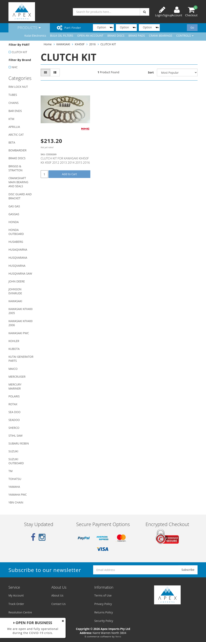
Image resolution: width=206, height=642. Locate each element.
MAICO (13, 369)
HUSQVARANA (17, 257)
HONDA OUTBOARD (16, 232)
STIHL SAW (15, 435)
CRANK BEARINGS (160, 35)
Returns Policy (103, 612)
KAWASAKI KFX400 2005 (20, 311)
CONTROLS (185, 35)
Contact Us (58, 604)
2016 (92, 44)
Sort (151, 72)
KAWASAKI (15, 301)
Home (48, 44)
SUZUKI (13, 451)
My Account (16, 595)
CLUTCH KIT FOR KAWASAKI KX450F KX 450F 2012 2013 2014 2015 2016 (65, 160)
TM (10, 471)
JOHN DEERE (16, 281)
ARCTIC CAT (16, 134)
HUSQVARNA (16, 266)
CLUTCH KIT (19, 52)
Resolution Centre (20, 612)
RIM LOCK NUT (18, 87)
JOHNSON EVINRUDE (15, 291)
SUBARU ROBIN (18, 443)
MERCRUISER (17, 376)
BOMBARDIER (17, 150)
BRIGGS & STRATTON (15, 168)
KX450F (79, 44)
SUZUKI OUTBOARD (16, 461)
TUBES (12, 95)
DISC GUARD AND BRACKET (20, 196)
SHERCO (13, 428)
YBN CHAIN (15, 502)
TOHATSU (14, 479)
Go (192, 27)
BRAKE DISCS (116, 35)
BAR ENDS (15, 111)
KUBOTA (14, 349)
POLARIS (14, 396)
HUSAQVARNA (17, 249)
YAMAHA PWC (17, 494)
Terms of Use (103, 595)
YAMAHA (14, 487)
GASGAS (13, 214)
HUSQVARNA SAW (20, 273)
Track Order (16, 604)
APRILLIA (14, 127)
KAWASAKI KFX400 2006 (20, 323)
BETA (11, 142)
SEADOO (14, 420)
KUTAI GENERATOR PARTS (20, 359)
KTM (11, 119)
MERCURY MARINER (15, 386)
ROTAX (12, 404)
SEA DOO (14, 412)
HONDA (13, 222)
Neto (118, 636)
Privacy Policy (103, 604)
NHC (15, 67)
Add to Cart (69, 174)
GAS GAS (14, 206)
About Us (57, 595)
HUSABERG (15, 242)
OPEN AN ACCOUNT (90, 35)
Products (29, 27)
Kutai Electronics (35, 35)
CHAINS (13, 103)
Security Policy (103, 621)
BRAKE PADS (137, 35)
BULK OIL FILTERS (61, 35)
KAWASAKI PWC (18, 333)
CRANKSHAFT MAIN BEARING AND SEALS (18, 182)
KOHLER (13, 341)
